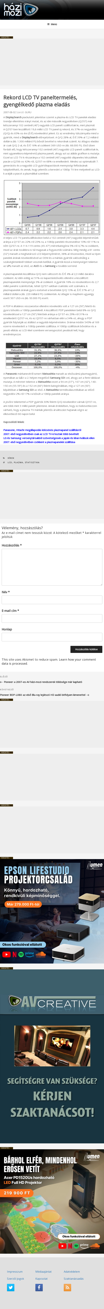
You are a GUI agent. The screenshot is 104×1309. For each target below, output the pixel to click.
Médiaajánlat (43, 1271)
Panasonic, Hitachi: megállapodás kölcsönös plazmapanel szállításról (42, 430)
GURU (28, 112)
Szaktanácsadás (74, 1279)
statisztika (32, 462)
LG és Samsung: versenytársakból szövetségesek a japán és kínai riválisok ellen (48, 438)
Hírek (11, 458)
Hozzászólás (12, 545)
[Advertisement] (52, 62)
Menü (52, 24)
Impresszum (15, 1271)
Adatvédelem (72, 1271)
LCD (10, 462)
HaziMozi (10, 2)
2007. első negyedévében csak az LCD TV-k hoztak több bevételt (41, 434)
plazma (18, 462)
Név (6, 592)
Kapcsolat (41, 1279)
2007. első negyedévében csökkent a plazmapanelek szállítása (39, 442)
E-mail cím (10, 611)
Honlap (7, 629)
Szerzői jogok (15, 1279)
